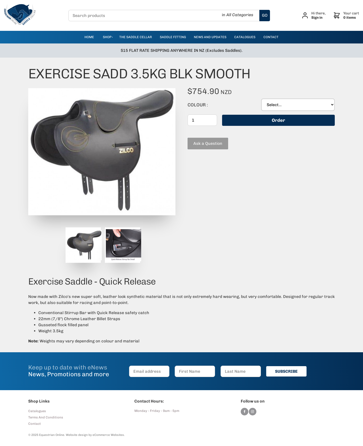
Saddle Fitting (173, 37)
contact (271, 37)
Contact (34, 424)
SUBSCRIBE (286, 371)
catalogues (244, 37)
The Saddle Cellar (135, 37)
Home (89, 37)
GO (264, 15)
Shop (107, 37)
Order (278, 120)
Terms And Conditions (45, 417)
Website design (77, 435)
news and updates (210, 37)
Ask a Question (202, 140)
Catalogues (37, 411)
